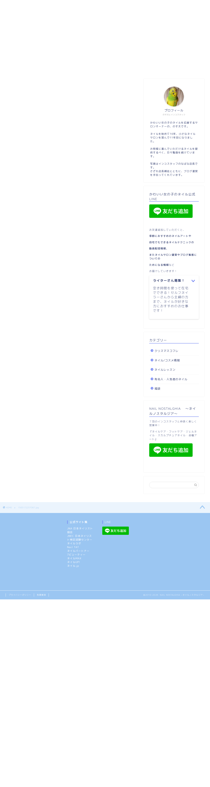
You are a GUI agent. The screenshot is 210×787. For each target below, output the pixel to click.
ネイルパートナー (78, 551)
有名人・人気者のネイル (170, 379)
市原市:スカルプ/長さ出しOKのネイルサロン (36, 5)
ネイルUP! (73, 562)
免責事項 (41, 594)
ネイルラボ (74, 543)
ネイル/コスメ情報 (169, 5)
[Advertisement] (103, 45)
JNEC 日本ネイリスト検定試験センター (79, 537)
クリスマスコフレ (63, 12)
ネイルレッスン (18, 12)
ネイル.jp (73, 565)
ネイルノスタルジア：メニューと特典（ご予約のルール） (111, 5)
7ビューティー (76, 554)
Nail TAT (73, 547)
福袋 (40, 12)
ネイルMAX (74, 558)
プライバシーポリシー (20, 594)
